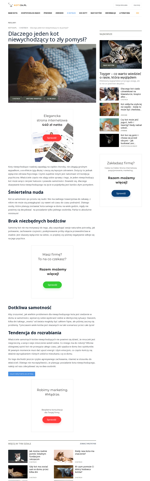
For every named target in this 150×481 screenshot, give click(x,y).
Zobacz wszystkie (88, 444)
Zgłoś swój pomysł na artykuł (21, 374)
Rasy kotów (108, 65)
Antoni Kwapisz (33, 98)
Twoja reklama (121, 5)
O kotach (16, 99)
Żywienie (124, 130)
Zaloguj (137, 5)
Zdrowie (124, 115)
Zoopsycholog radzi (129, 146)
